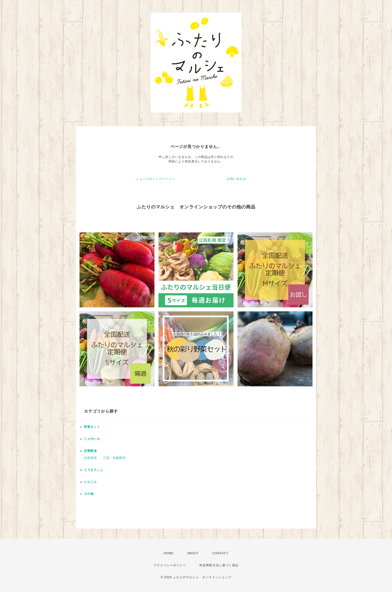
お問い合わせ (236, 179)
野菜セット (92, 427)
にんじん (90, 482)
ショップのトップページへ (155, 179)
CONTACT (220, 553)
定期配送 (90, 451)
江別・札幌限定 (114, 458)
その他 (89, 494)
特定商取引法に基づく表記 (219, 565)
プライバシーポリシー (170, 565)
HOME (169, 553)
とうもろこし (94, 470)
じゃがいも (92, 439)
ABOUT (193, 553)
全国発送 (90, 458)
